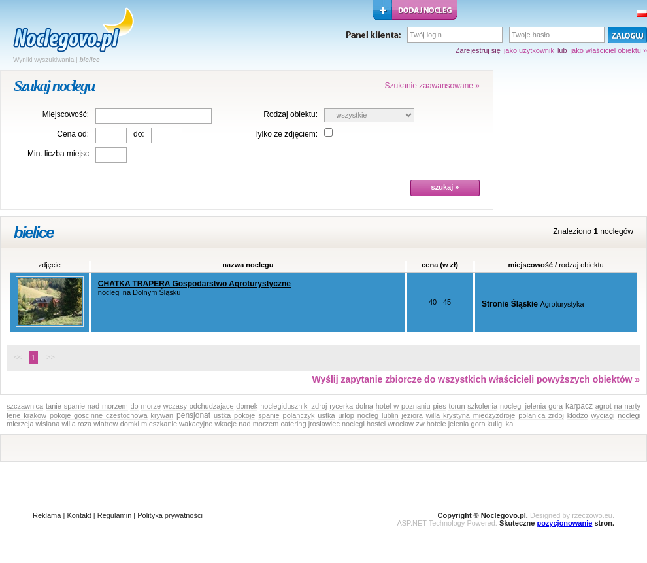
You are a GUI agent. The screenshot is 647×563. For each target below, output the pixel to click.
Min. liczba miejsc (58, 153)
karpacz (579, 406)
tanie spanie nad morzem (87, 406)
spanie (268, 415)
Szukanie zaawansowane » (432, 85)
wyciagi (602, 415)
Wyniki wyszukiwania (43, 59)
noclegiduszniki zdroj (293, 406)
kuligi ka (501, 424)
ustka (326, 415)
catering (293, 424)
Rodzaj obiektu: (290, 114)
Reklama (47, 515)
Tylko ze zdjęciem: (286, 134)
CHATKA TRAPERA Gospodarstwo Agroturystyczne (194, 283)
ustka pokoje (235, 415)
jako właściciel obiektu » (609, 50)
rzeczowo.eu (592, 515)
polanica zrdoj (541, 415)
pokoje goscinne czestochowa (99, 415)
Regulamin (114, 515)
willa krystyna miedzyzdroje (471, 415)
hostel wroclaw (390, 424)
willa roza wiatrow (89, 424)
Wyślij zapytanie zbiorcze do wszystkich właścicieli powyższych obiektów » (476, 379)
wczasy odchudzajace (198, 406)
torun (456, 406)
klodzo (577, 415)
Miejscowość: (65, 114)
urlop (346, 415)
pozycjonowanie (564, 523)
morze (151, 406)
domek (246, 406)
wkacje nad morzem (247, 424)
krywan (161, 415)
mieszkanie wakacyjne (176, 424)
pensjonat (193, 415)
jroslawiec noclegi (336, 424)
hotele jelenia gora (456, 424)
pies (439, 406)
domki (129, 424)
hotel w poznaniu (403, 406)
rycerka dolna (351, 406)
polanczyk (299, 415)
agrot (603, 406)
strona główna (73, 30)
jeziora (411, 415)
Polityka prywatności (170, 515)
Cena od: (73, 134)
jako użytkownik (529, 50)
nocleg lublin (378, 415)
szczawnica (25, 406)
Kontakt (79, 515)
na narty (627, 406)
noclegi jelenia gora (531, 406)
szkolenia (482, 406)
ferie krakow (26, 415)
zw (420, 424)
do (134, 406)
